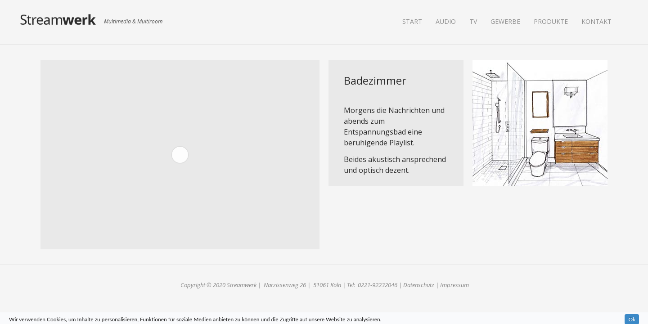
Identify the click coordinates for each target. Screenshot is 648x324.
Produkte (551, 21)
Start (412, 21)
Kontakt (596, 21)
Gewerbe (505, 21)
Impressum (454, 285)
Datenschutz (418, 285)
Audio (446, 21)
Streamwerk (58, 22)
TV (473, 21)
